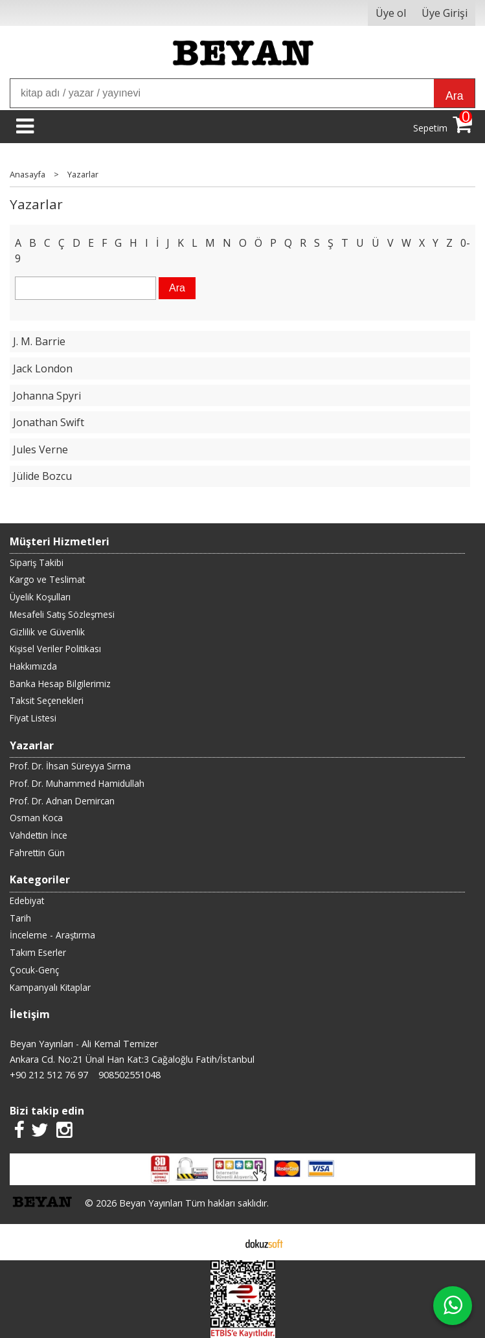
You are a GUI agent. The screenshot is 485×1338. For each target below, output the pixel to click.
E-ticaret (221, 1242)
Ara (454, 95)
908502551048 (129, 1075)
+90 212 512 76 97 (49, 1075)
